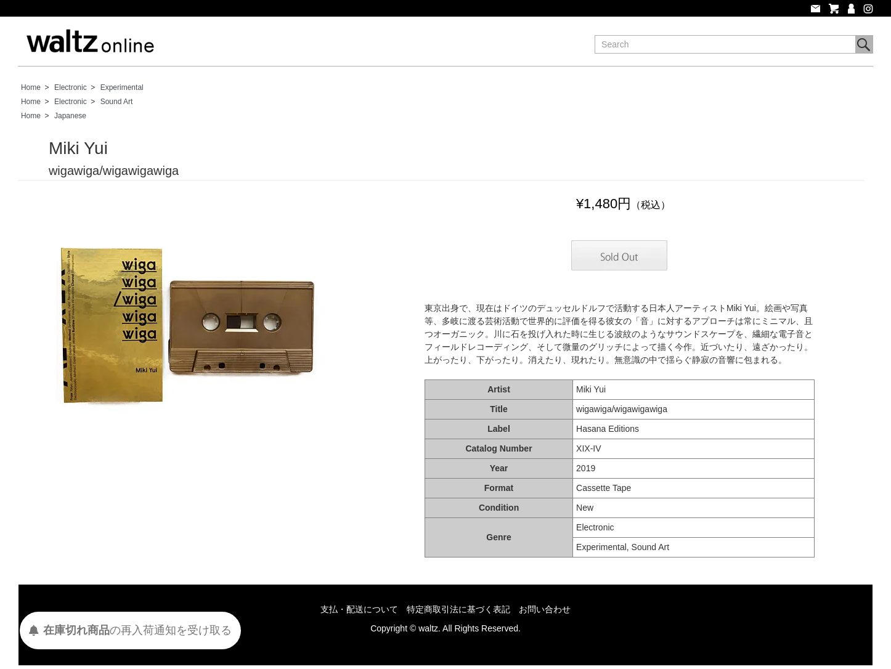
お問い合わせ (545, 609)
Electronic (70, 87)
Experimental (122, 87)
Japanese (70, 116)
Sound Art (116, 101)
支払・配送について (359, 609)
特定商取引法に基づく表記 (458, 609)
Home (31, 87)
